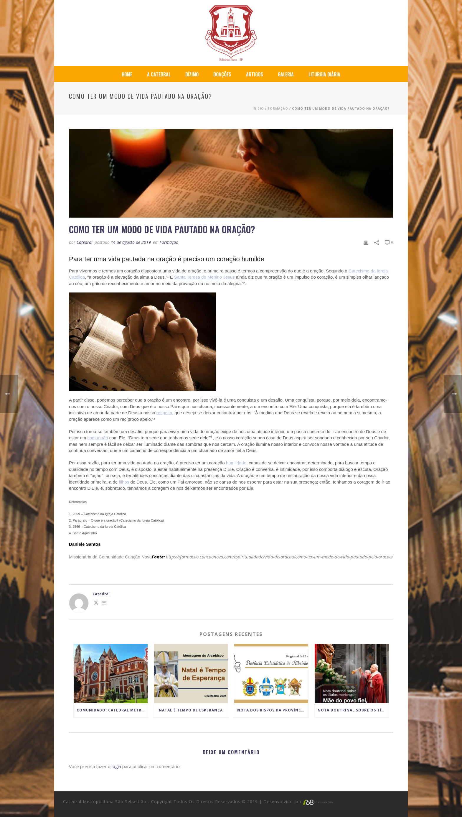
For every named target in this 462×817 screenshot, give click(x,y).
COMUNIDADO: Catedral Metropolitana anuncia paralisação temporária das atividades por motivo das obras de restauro (112, 710)
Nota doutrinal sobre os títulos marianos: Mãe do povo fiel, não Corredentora (353, 710)
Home (127, 74)
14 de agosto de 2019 (131, 242)
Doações (222, 74)
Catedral (85, 242)
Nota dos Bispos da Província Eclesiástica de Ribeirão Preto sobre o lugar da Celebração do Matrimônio (272, 710)
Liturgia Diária (324, 74)
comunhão (98, 437)
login (116, 766)
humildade (236, 462)
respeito (164, 412)
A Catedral (159, 74)
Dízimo (192, 74)
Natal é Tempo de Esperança (191, 710)
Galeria (286, 74)
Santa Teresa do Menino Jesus (204, 277)
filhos (124, 481)
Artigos (254, 74)
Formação (278, 108)
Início (258, 108)
